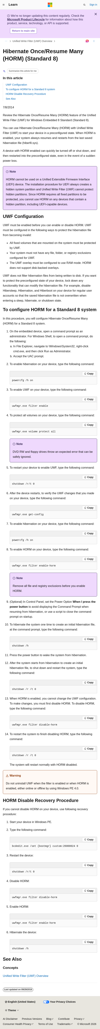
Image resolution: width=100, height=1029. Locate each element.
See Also (11, 98)
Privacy (78, 1018)
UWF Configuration (16, 84)
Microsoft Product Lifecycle (26, 19)
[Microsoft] (50, 4)
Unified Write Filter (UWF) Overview (32, 41)
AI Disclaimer (10, 1018)
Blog (48, 1018)
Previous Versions (32, 1018)
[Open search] (84, 5)
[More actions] (94, 41)
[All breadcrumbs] (6, 41)
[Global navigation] (3, 5)
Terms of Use (45, 1024)
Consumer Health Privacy (17, 1024)
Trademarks (63, 1024)
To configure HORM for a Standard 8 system (30, 89)
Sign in (93, 4)
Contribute (64, 1018)
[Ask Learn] (87, 41)
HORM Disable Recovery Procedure (26, 94)
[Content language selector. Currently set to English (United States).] (20, 1002)
